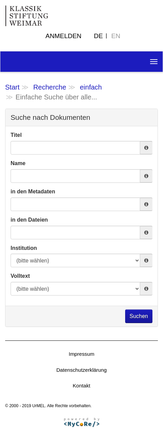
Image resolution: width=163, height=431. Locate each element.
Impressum (81, 354)
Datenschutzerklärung (81, 370)
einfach (91, 87)
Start (12, 87)
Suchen (139, 316)
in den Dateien (29, 220)
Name (18, 163)
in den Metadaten (33, 191)
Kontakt (81, 385)
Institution (24, 248)
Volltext (20, 276)
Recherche (49, 87)
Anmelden (63, 35)
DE (98, 35)
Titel (16, 135)
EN (115, 35)
